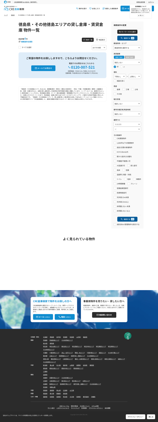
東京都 (45, 356)
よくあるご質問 (127, 334)
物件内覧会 (74, 406)
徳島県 (45, 393)
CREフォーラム (64, 406)
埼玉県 (45, 346)
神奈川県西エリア (110, 359)
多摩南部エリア (64, 356)
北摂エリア (86, 381)
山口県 (72, 390)
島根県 (52, 390)
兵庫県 (45, 384)
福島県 (85, 337)
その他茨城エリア (67, 340)
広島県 (65, 390)
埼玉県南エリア (113, 346)
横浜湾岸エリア (56, 359)
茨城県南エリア (54, 340)
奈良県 (45, 387)
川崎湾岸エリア (68, 359)
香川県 (52, 393)
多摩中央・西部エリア (78, 356)
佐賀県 (52, 397)
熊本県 (65, 397)
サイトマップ (75, 408)
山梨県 (72, 365)
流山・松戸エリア (67, 353)
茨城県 (45, 340)
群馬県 (52, 343)
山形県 (78, 337)
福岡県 (45, 397)
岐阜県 (85, 365)
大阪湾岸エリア (54, 381)
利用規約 (84, 408)
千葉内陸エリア (92, 353)
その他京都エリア (67, 378)
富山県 (52, 365)
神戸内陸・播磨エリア (80, 384)
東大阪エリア (65, 381)
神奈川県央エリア (96, 359)
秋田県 (72, 337)
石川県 (58, 365)
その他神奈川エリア (49, 362)
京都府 (45, 378)
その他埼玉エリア (48, 350)
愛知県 (45, 368)
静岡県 (92, 365)
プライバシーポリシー (96, 408)
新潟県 (45, 365)
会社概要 (107, 408)
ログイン (151, 2)
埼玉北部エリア (54, 346)
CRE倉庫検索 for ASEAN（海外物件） (26, 2)
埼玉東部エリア (101, 346)
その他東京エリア (92, 356)
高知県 (65, 393)
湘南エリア (121, 359)
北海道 (45, 337)
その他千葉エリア (113, 353)
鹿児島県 (86, 397)
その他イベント (85, 406)
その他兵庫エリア (95, 384)
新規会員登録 (141, 2)
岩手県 (58, 337)
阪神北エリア (53, 384)
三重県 (45, 371)
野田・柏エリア (80, 353)
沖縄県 (93, 397)
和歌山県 (52, 387)
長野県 (78, 365)
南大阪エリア (76, 381)
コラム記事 (95, 406)
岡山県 (58, 390)
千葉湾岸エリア (54, 353)
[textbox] (127, 124)
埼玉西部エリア (77, 346)
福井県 (65, 365)
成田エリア (102, 353)
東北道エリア (65, 346)
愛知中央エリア (66, 368)
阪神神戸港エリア (65, 384)
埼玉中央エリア (89, 346)
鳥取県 (45, 390)
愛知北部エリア (54, 368)
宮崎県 (78, 397)
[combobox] (127, 124)
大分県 (72, 397)
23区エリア (53, 356)
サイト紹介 (51, 408)
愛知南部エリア (78, 368)
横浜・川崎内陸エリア (82, 359)
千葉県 (45, 353)
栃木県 (45, 343)
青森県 (52, 337)
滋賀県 (45, 375)
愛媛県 (58, 393)
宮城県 (65, 337)
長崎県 (58, 397)
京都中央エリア (54, 378)
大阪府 (45, 381)
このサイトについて (63, 408)
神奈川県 (46, 359)
